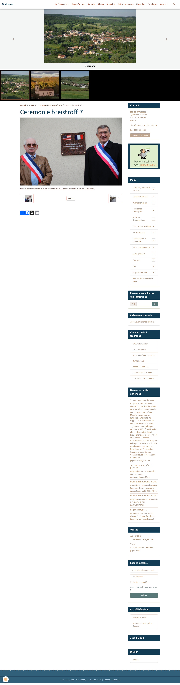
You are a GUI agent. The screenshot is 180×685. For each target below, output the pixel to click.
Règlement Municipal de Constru (143, 625)
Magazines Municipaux (137, 210)
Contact (163, 4)
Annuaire (111, 4)
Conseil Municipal (140, 197)
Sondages (152, 4)
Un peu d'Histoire (140, 272)
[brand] (7, 4)
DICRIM (136, 661)
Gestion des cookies (112, 681)
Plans (135, 266)
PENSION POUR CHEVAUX (143, 379)
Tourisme (137, 260)
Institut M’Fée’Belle (141, 367)
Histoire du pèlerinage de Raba (143, 279)
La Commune (61, 4)
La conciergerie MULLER (143, 373)
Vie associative (139, 233)
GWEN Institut (138, 362)
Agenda (91, 4)
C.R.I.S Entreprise (140, 350)
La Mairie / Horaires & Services (141, 189)
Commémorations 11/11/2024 (49, 105)
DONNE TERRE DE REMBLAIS (143, 482)
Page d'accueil (78, 4)
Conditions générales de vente (89, 681)
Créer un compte (136, 588)
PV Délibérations (140, 203)
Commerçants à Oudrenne (139, 240)
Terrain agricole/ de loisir (142, 401)
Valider (144, 596)
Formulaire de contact (140, 135)
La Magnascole (139, 254)
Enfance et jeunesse (141, 247)
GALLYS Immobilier (140, 344)
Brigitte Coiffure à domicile (144, 356)
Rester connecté (140, 583)
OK (155, 304)
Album (101, 4)
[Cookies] (6, 679)
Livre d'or (140, 4)
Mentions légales (66, 681)
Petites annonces (125, 4)
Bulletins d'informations (139, 219)
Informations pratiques (142, 226)
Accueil (23, 105)
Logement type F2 (138, 511)
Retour (71, 198)
